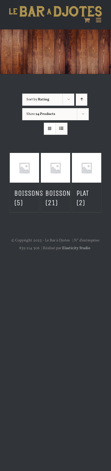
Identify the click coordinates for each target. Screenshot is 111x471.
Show (40, 114)
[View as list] (61, 129)
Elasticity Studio (76, 248)
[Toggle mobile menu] (99, 20)
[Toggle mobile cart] (87, 20)
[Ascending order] (81, 100)
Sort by (37, 99)
